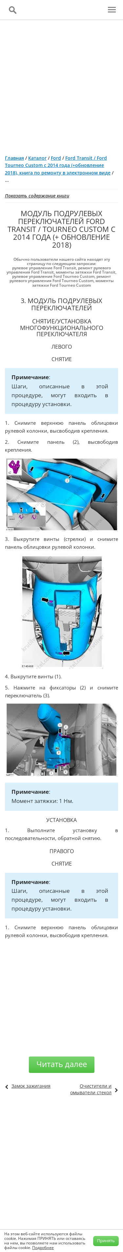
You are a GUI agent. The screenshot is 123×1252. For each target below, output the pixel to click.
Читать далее (61, 1063)
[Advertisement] (61, 84)
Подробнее (43, 1247)
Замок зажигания (31, 1086)
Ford (56, 158)
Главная (14, 158)
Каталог (37, 158)
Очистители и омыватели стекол (91, 1089)
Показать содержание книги (37, 196)
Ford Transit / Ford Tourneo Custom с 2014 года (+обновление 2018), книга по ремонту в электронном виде (58, 165)
